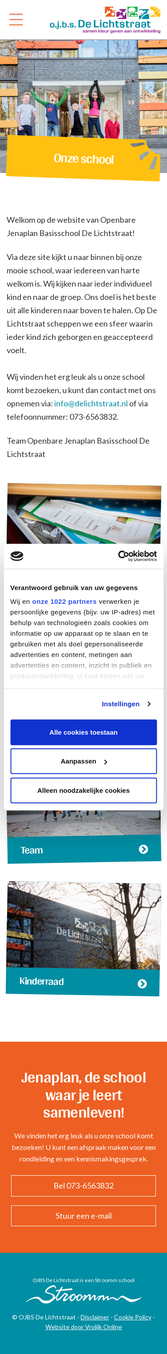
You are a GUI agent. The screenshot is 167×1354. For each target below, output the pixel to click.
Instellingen (121, 704)
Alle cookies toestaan (83, 732)
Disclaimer (95, 1317)
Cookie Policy (132, 1317)
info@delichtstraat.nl (91, 403)
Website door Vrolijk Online (83, 1326)
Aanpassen (84, 761)
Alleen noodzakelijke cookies (83, 790)
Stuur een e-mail (84, 1215)
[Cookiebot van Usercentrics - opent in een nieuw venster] (119, 556)
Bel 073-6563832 (83, 1185)
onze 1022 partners (64, 601)
